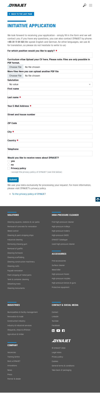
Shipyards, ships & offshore (18, 330)
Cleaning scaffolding (15, 257)
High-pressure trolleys (61, 226)
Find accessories (59, 261)
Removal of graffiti (15, 248)
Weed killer (56, 270)
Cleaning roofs (13, 266)
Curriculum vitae (48, 61)
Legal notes (56, 352)
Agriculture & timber (15, 334)
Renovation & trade (15, 316)
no (12, 164)
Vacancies (11, 352)
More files (33, 71)
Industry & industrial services (19, 325)
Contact (55, 312)
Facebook (56, 325)
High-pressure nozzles (61, 278)
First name (13, 88)
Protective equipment (60, 287)
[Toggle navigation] (91, 7)
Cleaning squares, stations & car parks (23, 222)
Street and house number (21, 114)
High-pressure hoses (60, 274)
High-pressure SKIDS (60, 235)
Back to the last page (21, 14)
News (9, 370)
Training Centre (13, 357)
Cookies (55, 361)
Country (12, 140)
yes (13, 161)
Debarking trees (14, 284)
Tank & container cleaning (18, 279)
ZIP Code (12, 123)
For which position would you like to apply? (32, 50)
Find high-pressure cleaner (63, 222)
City (10, 131)
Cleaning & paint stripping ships (20, 235)
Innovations (12, 365)
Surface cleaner (58, 265)
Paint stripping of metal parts (19, 275)
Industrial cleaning (14, 240)
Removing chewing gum (17, 244)
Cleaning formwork (15, 253)
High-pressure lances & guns (64, 283)
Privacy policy (57, 357)
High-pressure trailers (61, 231)
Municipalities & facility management (22, 312)
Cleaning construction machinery (21, 262)
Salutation (13, 80)
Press (9, 374)
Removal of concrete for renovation (22, 226)
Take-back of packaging (61, 370)
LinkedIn (55, 316)
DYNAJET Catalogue (59, 240)
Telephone (13, 149)
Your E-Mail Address (19, 105)
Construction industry (16, 321)
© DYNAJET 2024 (58, 348)
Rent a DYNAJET (13, 361)
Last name (14, 97)
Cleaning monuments (16, 288)
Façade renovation (15, 270)
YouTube (55, 321)
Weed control (12, 231)
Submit (13, 179)
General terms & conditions (63, 366)
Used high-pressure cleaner (63, 244)
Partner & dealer (14, 379)
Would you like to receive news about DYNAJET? (33, 157)
